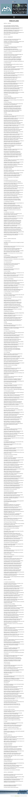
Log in (15, 1)
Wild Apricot (17, 795)
